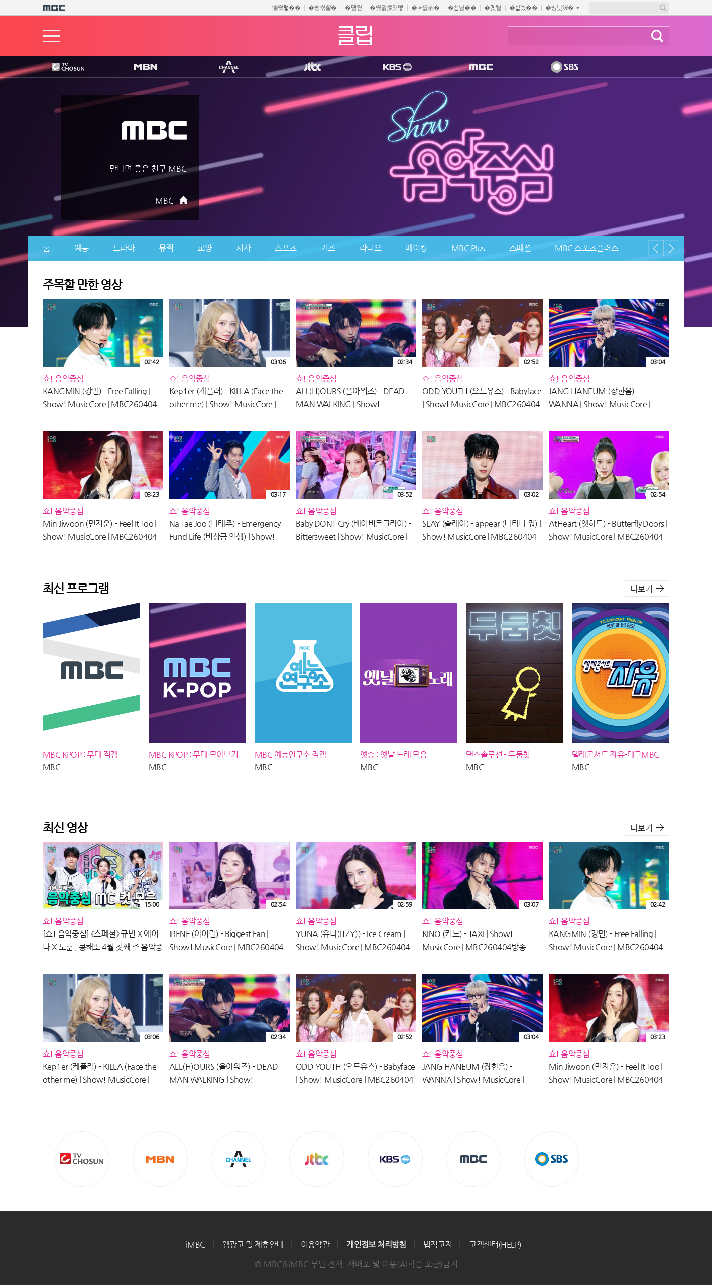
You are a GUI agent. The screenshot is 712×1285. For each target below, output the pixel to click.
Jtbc (313, 67)
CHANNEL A (229, 67)
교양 (204, 248)
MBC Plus (468, 248)
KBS (396, 67)
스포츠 (286, 248)
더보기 (641, 589)
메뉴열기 (51, 36)
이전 (656, 248)
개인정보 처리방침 (376, 1244)
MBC (479, 67)
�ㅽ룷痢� (425, 7)
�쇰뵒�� (462, 7)
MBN (145, 67)
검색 (657, 36)
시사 (243, 248)
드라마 (124, 248)
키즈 (328, 248)
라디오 (371, 248)
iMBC (195, 1244)
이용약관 (315, 1244)
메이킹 (416, 248)
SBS (563, 67)
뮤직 (166, 248)
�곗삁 (492, 7)
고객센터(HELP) (495, 1244)
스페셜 (520, 248)
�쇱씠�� (523, 7)
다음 (671, 248)
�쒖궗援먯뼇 (386, 7)
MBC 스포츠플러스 (586, 248)
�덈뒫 (353, 7)
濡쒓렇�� (286, 7)
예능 (81, 248)
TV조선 (60, 67)
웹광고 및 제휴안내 (253, 1244)
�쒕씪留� (322, 7)
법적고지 (437, 1244)
